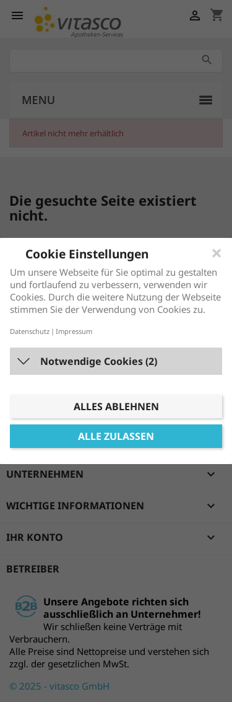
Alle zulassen (116, 436)
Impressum (74, 331)
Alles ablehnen (116, 406)
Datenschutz (29, 331)
